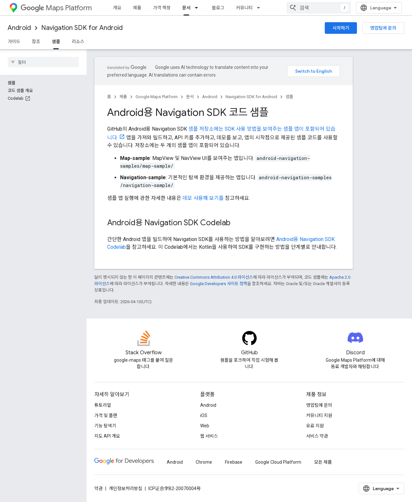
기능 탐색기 (105, 425)
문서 (190, 96)
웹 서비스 (209, 436)
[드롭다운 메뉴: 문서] (198, 7)
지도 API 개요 (107, 436)
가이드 (14, 41)
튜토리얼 (102, 405)
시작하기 (340, 28)
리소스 (78, 41)
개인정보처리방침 (125, 488)
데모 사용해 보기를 (203, 198)
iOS (203, 415)
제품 (137, 8)
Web (204, 425)
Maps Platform (56, 8)
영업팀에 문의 (383, 28)
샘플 (289, 96)
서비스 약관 (317, 436)
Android (19, 28)
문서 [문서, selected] (186, 8)
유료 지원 (315, 425)
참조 (36, 41)
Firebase (233, 462)
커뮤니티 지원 (319, 415)
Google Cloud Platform (278, 462)
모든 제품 (323, 462)
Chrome (204, 462)
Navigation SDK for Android (82, 28)
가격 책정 (162, 8)
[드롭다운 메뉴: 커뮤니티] (260, 7)
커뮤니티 (244, 8)
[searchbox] (43, 62)
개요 (117, 8)
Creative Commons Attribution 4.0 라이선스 (213, 277)
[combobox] (318, 8)
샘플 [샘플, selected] (56, 41)
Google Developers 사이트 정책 (218, 283)
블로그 (218, 8)
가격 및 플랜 (105, 415)
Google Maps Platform (157, 96)
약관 (98, 488)
